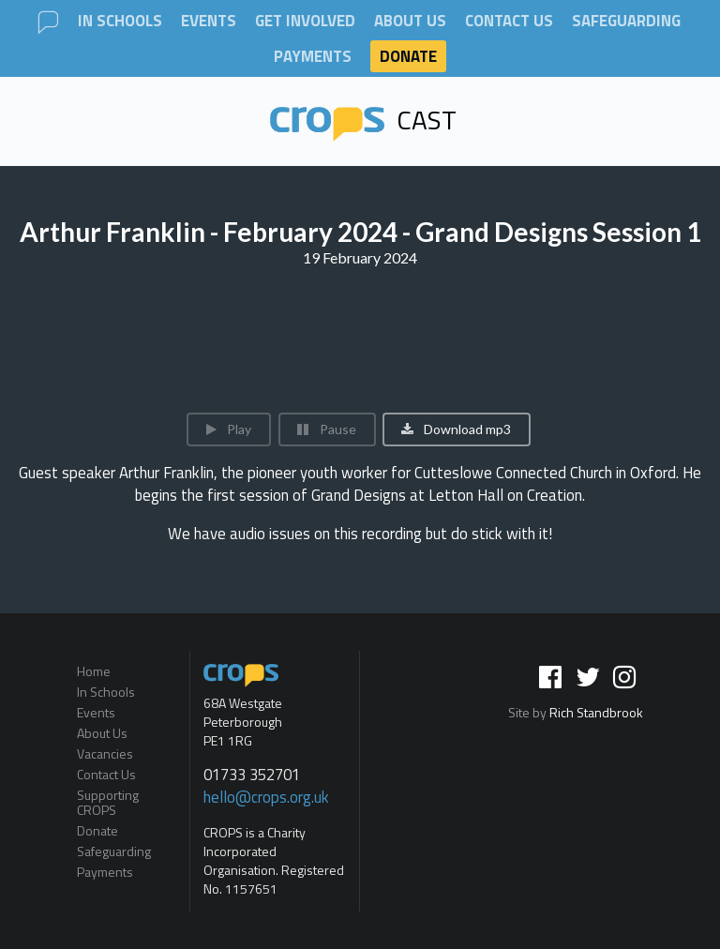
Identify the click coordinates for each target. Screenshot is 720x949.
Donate (408, 56)
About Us (410, 21)
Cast (364, 119)
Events (208, 21)
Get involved (305, 21)
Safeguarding (626, 21)
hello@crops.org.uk (266, 797)
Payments (313, 56)
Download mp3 (455, 429)
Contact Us (509, 21)
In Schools (120, 21)
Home (94, 672)
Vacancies (105, 753)
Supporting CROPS (108, 802)
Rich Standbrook (596, 712)
